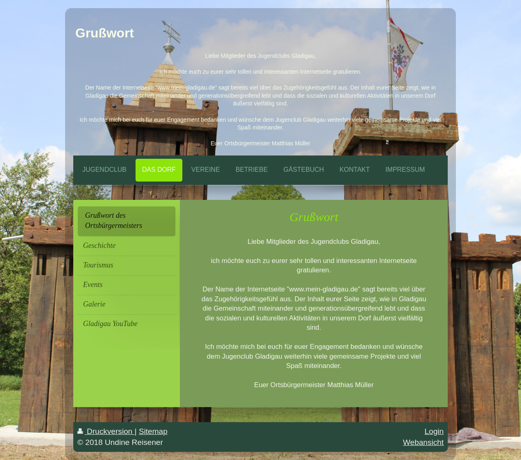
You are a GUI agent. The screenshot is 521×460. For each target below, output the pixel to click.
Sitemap (153, 431)
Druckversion (106, 431)
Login (434, 431)
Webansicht (423, 442)
